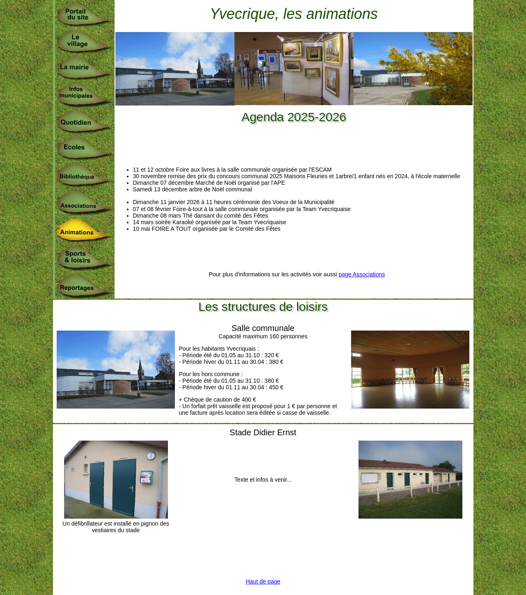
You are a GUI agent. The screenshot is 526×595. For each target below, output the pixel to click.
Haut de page (263, 581)
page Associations (362, 274)
